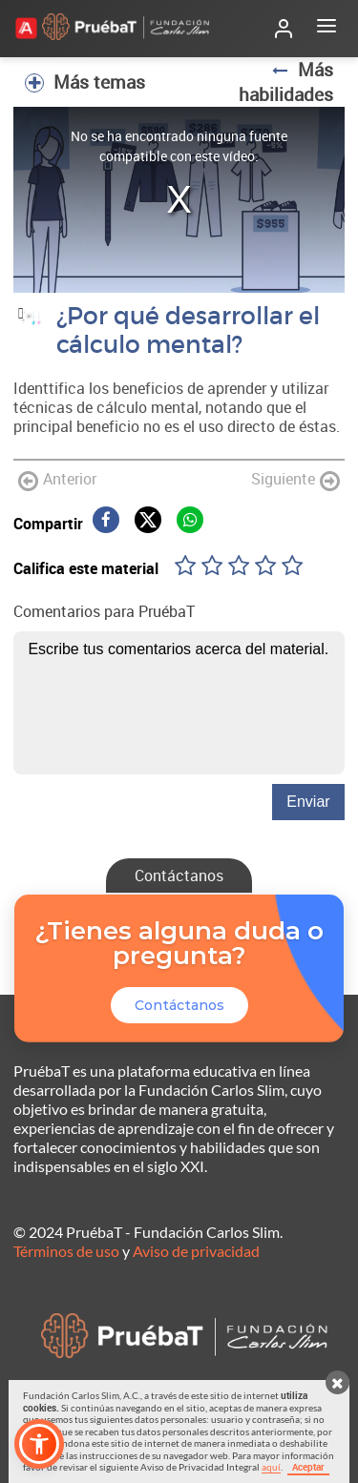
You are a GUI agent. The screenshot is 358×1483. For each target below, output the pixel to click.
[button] (39, 1444)
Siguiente (295, 480)
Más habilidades (286, 82)
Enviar (307, 801)
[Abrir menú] (326, 28)
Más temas (85, 82)
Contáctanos (179, 875)
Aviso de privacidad (196, 1251)
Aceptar (308, 1466)
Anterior (57, 480)
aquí (271, 1467)
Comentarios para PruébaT (104, 611)
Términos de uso (66, 1251)
